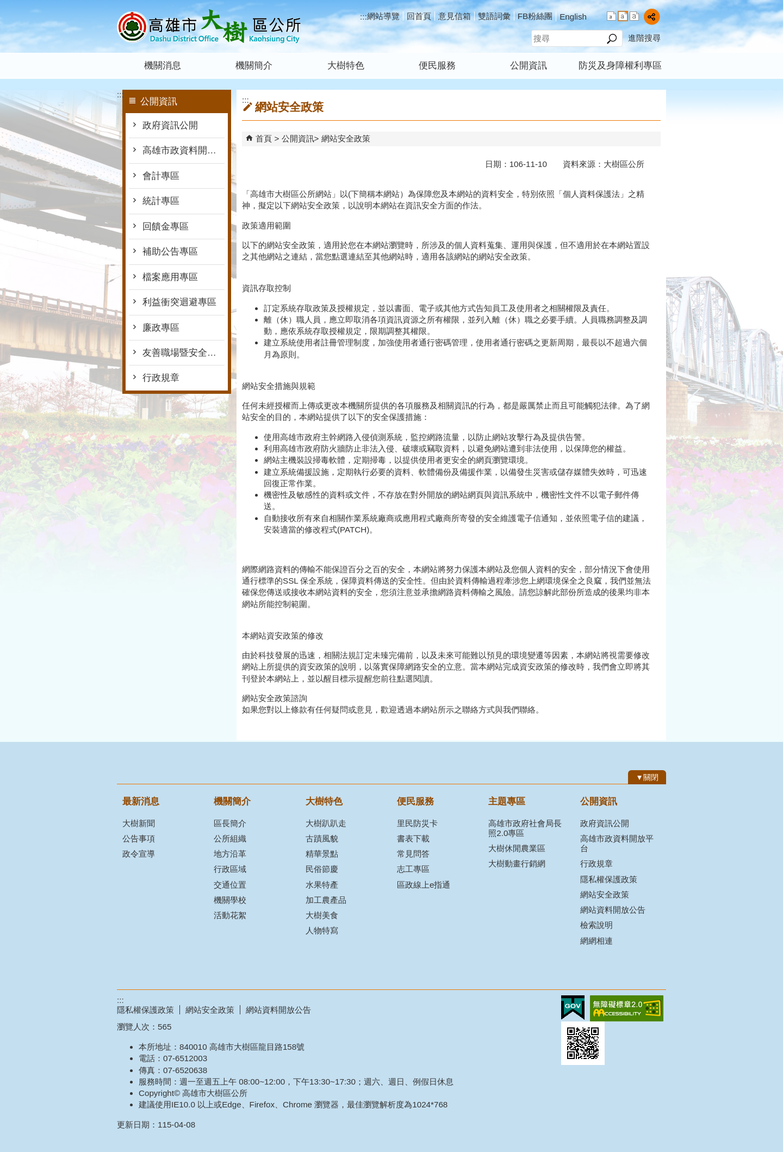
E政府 (573, 1007)
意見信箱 (454, 16)
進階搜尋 (644, 37)
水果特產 (322, 884)
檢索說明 (596, 925)
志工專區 (413, 869)
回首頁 (419, 16)
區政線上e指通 (423, 884)
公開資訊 (528, 65)
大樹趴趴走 (326, 823)
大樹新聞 (138, 823)
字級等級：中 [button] (623, 16)
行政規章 (160, 378)
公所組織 (230, 838)
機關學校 (230, 900)
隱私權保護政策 (608, 879)
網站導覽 (383, 16)
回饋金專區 (165, 226)
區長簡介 (230, 823)
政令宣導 (138, 853)
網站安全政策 (345, 138)
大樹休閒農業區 (516, 848)
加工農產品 (326, 900)
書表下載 (413, 838)
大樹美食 (322, 915)
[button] (611, 39)
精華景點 (322, 853)
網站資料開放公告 (612, 909)
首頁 (264, 138)
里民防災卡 (417, 823)
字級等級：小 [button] (611, 16)
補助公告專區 (170, 251)
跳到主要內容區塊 (5, 5)
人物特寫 (322, 930)
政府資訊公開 (170, 125)
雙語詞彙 (494, 16)
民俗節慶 (322, 869)
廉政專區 (160, 328)
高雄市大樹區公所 (209, 26)
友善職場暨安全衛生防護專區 (183, 353)
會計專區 (160, 176)
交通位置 (230, 884)
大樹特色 (345, 65)
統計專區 (160, 201)
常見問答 (413, 853)
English (573, 16)
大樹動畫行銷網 (516, 863)
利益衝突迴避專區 (179, 302)
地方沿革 (230, 853)
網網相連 (596, 940)
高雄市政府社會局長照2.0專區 (525, 828)
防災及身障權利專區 (620, 65)
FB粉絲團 (535, 16)
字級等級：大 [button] (634, 16)
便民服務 (437, 65)
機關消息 (162, 65)
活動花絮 (230, 915)
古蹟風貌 (322, 838)
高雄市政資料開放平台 (183, 150)
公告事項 (138, 838)
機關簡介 (253, 65)
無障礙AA (626, 1008)
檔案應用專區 (170, 277)
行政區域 (230, 869)
